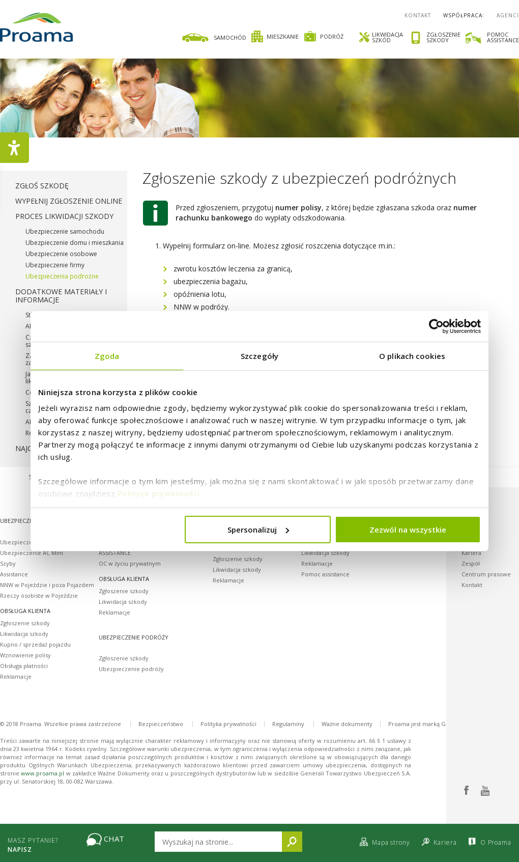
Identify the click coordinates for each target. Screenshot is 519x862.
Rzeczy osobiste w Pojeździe (39, 595)
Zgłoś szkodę (42, 185)
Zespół (471, 563)
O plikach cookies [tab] (412, 356)
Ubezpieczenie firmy (54, 265)
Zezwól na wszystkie (407, 529)
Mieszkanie (275, 36)
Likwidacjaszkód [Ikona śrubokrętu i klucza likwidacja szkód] (381, 37)
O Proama (488, 842)
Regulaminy (288, 724)
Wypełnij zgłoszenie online (68, 201)
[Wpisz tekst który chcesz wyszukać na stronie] (218, 841)
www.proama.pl (42, 773)
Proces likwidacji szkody (64, 216)
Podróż (323, 36)
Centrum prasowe (486, 574)
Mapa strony (384, 842)
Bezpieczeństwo (160, 724)
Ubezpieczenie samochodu (64, 231)
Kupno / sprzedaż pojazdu (35, 644)
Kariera (471, 553)
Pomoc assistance (325, 574)
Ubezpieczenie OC (25, 542)
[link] (259, 36)
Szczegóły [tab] (259, 356)
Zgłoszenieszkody (443, 37)
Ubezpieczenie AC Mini (31, 553)
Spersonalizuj (258, 529)
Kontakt (418, 15)
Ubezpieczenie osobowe (61, 253)
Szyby (8, 563)
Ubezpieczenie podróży (131, 669)
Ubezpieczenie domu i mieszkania (74, 242)
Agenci (508, 15)
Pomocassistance (503, 37)
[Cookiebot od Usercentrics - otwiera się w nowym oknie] (436, 326)
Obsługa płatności (24, 666)
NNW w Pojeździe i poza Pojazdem (47, 585)
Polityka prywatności (228, 724)
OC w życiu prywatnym (130, 563)
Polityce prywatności (159, 493)
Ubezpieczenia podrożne (62, 276)
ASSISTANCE (115, 553)
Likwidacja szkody (24, 633)
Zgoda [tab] (107, 356)
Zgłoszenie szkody (25, 623)
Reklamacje (16, 676)
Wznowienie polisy (25, 655)
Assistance (14, 574)
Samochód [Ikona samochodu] (213, 37)
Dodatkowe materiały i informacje (61, 295)
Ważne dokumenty (347, 724)
